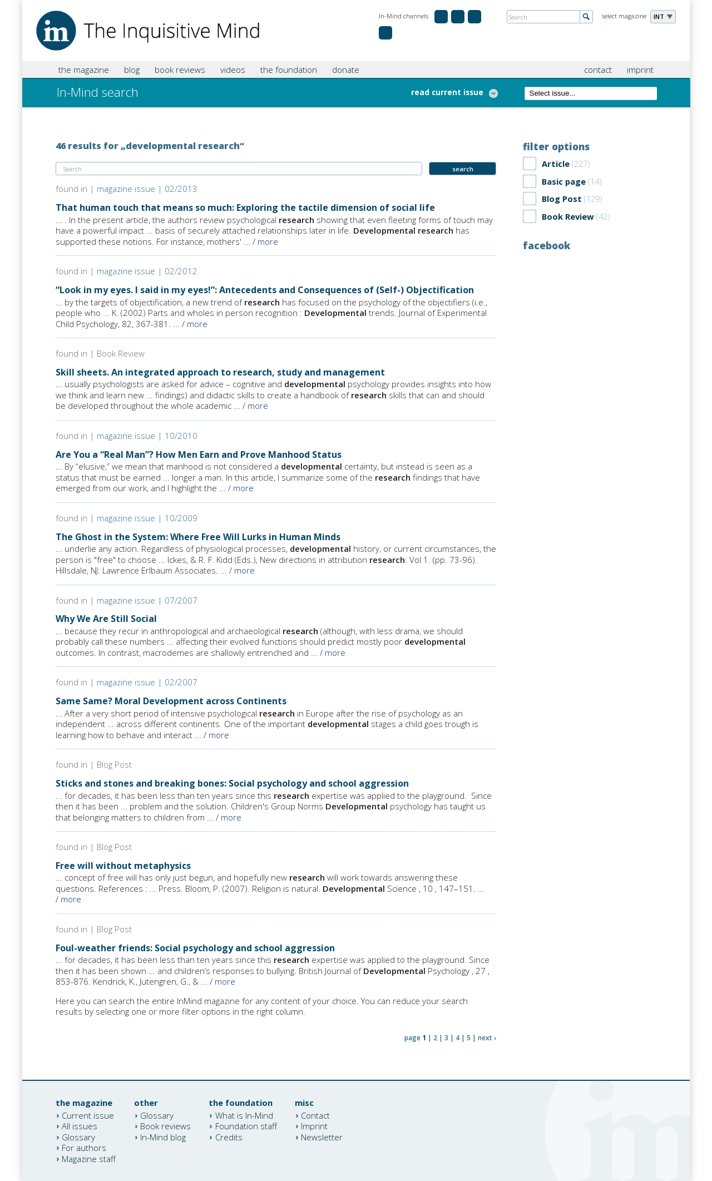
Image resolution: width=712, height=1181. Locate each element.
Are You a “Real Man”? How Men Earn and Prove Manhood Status (199, 454)
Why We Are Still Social (106, 618)
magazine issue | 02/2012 (147, 270)
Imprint (314, 1125)
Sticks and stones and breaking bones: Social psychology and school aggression (232, 783)
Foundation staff (246, 1125)
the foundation (288, 69)
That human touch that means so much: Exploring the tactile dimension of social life (245, 207)
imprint (640, 69)
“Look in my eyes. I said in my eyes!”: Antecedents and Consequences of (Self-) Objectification (265, 290)
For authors (84, 1147)
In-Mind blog (163, 1136)
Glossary (78, 1136)
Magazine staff (89, 1158)
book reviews (180, 69)
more (268, 241)
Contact (315, 1114)
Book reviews (165, 1125)
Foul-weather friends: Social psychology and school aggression (195, 948)
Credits (229, 1136)
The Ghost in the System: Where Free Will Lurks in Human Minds (198, 537)
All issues (79, 1125)
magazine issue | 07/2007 (147, 600)
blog (132, 69)
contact (598, 69)
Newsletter (322, 1136)
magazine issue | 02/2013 (147, 188)
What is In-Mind (244, 1114)
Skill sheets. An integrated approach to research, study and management (220, 372)
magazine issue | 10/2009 (147, 517)
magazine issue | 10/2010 (147, 435)
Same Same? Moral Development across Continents (171, 701)
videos (232, 69)
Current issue (88, 1114)
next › (487, 1037)
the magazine (83, 69)
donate (345, 69)
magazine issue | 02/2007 (147, 682)
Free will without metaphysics (123, 865)
